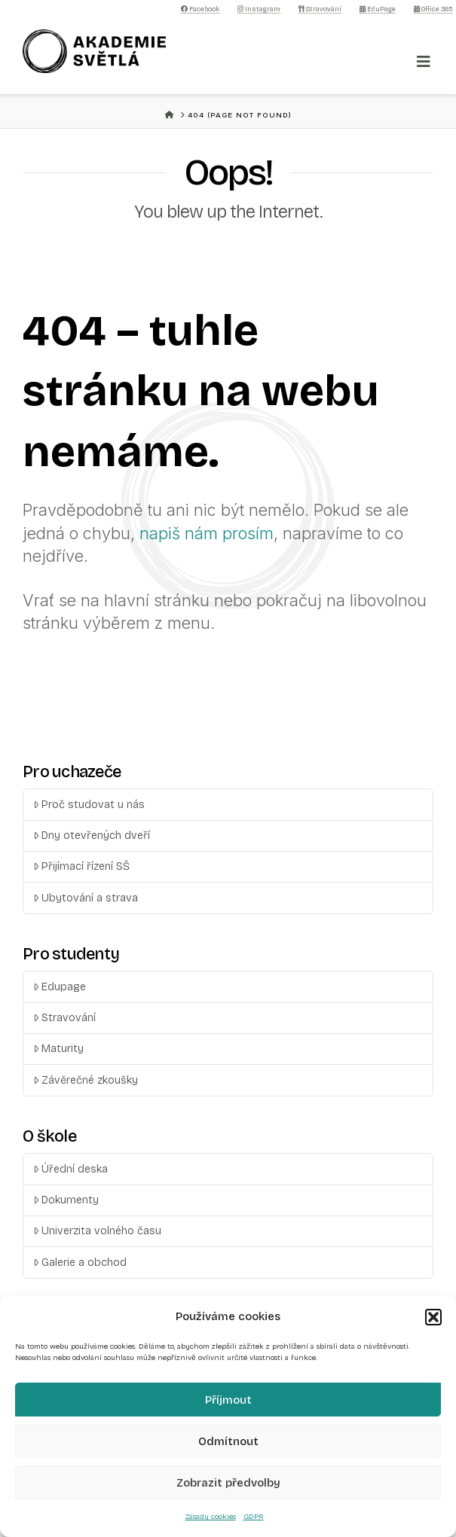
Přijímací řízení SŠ (81, 866)
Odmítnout (228, 1441)
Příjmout (228, 1400)
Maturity (58, 1048)
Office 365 (433, 9)
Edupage (59, 986)
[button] (433, 1317)
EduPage (378, 9)
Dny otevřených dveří (91, 835)
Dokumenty (66, 1200)
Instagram (258, 9)
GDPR (253, 1516)
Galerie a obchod (80, 1262)
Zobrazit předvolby (228, 1483)
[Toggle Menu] (423, 61)
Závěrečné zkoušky (85, 1080)
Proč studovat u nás (89, 804)
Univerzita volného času (97, 1230)
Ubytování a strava (85, 898)
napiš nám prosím (206, 533)
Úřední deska (70, 1169)
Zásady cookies (210, 1516)
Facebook (200, 9)
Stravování (319, 9)
